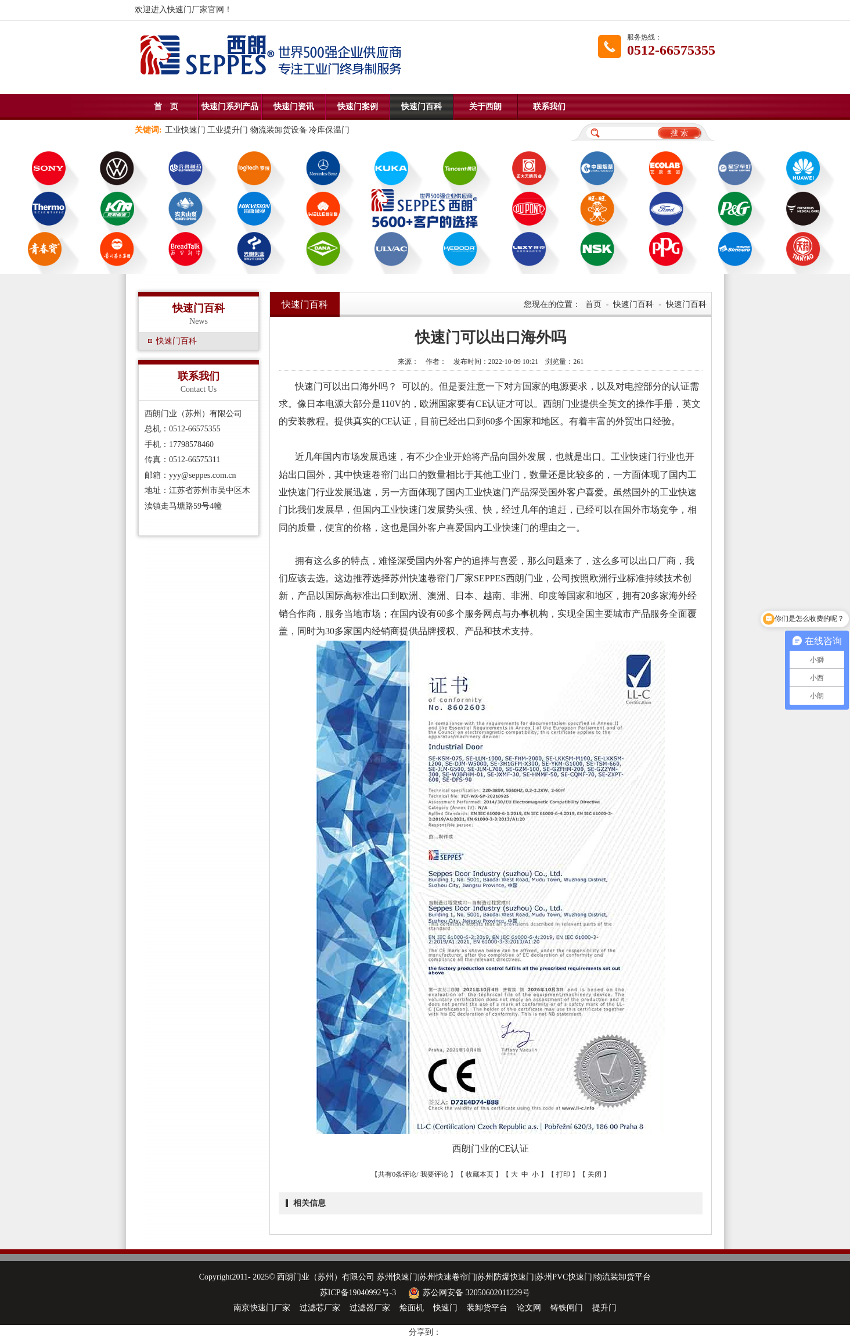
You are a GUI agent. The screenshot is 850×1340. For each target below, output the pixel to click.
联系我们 (549, 106)
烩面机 (411, 1307)
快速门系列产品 (229, 106)
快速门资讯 (293, 106)
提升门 (604, 1307)
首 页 (166, 106)
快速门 (445, 1307)
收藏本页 (480, 1174)
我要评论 (434, 1174)
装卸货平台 (487, 1307)
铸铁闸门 (566, 1307)
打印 (563, 1174)
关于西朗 (485, 106)
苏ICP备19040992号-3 (358, 1292)
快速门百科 (421, 106)
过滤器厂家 (370, 1307)
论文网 (529, 1307)
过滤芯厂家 (320, 1307)
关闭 (595, 1174)
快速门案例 (357, 106)
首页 (593, 304)
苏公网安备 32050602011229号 (467, 1292)
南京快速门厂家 (261, 1307)
